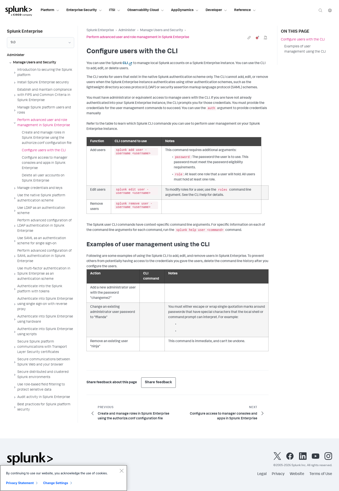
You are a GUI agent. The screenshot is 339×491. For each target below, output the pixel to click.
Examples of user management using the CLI (305, 49)
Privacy (278, 474)
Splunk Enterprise (100, 30)
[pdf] (265, 38)
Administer (127, 30)
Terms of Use (320, 474)
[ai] (257, 38)
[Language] (330, 10)
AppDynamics (185, 10)
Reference (245, 10)
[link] (249, 38)
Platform (50, 10)
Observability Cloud (145, 10)
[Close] (121, 470)
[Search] (320, 10)
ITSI (114, 10)
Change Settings (55, 483)
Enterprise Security (84, 10)
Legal (262, 474)
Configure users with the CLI (303, 40)
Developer (216, 10)
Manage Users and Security (161, 30)
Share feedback (158, 382)
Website (297, 474)
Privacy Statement (20, 483)
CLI (125, 63)
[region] (63, 478)
